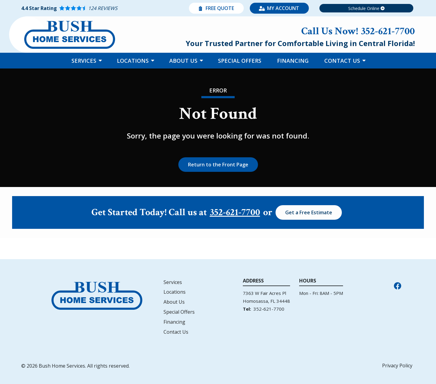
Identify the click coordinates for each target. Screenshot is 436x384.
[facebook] (397, 285)
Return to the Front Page (218, 164)
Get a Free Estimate (308, 212)
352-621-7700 (235, 212)
